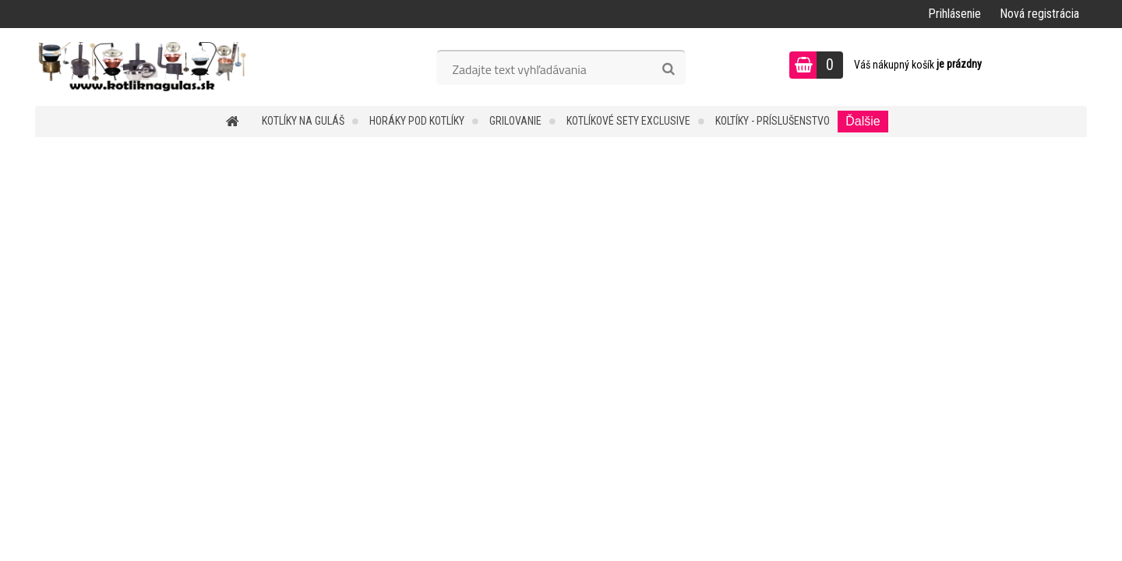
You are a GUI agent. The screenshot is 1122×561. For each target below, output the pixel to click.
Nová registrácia (1039, 13)
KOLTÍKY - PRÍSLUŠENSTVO (772, 121)
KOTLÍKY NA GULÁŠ (303, 121)
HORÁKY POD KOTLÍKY (416, 121)
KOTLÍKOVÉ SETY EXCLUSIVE (628, 121)
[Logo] (142, 67)
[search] (668, 69)
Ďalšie (862, 121)
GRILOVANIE (515, 121)
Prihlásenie (954, 13)
